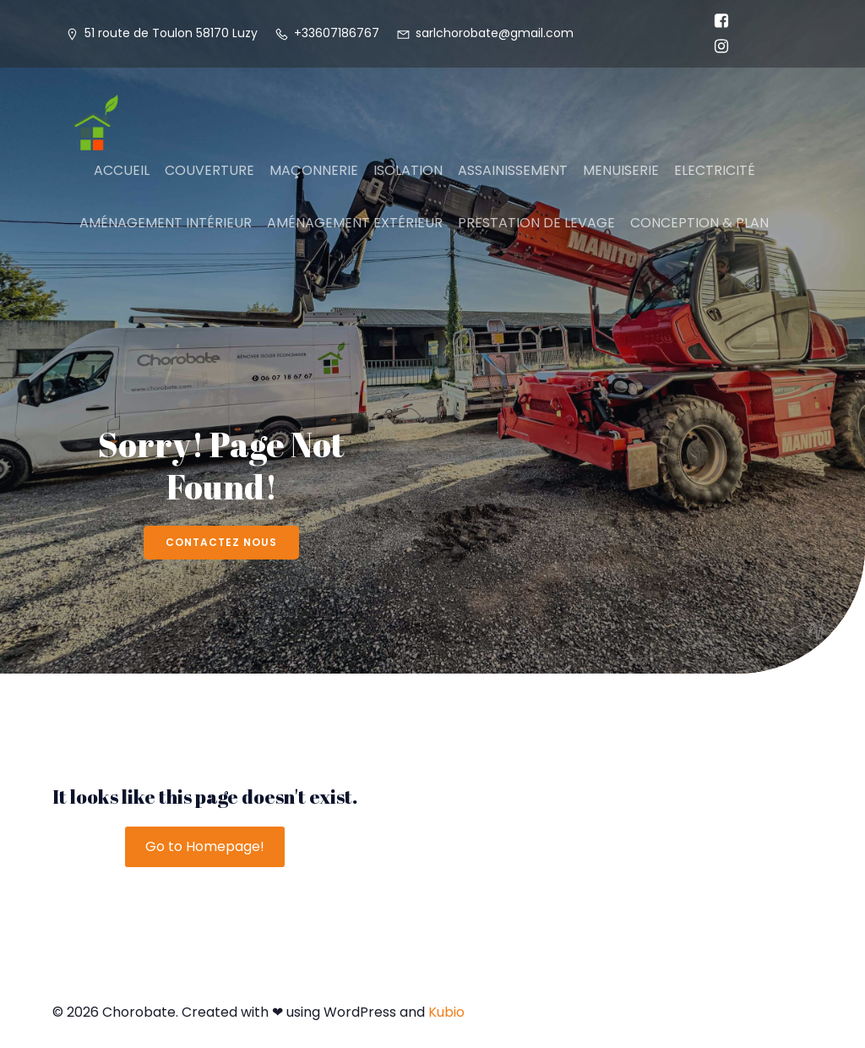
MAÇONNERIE (313, 170)
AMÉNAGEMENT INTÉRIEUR (165, 222)
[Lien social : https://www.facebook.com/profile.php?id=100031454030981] (717, 21)
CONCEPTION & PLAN (699, 222)
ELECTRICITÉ (714, 170)
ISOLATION (408, 170)
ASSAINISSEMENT (513, 170)
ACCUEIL (122, 170)
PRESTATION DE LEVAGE (536, 222)
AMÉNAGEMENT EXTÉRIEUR (355, 222)
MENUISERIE (621, 170)
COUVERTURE (209, 170)
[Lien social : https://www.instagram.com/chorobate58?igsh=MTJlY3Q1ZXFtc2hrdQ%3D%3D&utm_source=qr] (717, 46)
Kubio (446, 1012)
